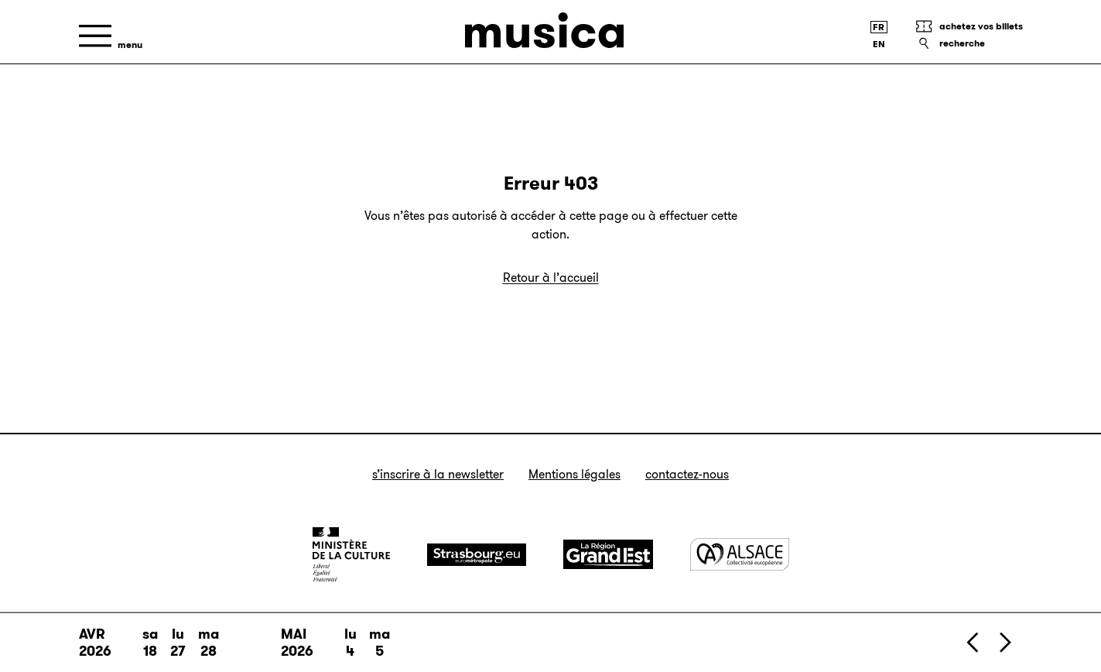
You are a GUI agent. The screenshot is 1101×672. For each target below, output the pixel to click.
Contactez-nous (687, 474)
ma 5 (379, 642)
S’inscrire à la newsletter (438, 474)
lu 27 (178, 642)
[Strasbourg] (476, 554)
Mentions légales (574, 474)
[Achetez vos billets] (969, 26)
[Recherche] (969, 43)
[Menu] (110, 36)
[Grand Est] (608, 554)
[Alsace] (739, 554)
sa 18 (150, 642)
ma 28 (208, 642)
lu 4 (350, 642)
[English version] (879, 44)
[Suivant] (1004, 642)
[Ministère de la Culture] (351, 554)
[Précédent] (973, 642)
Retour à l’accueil (551, 277)
